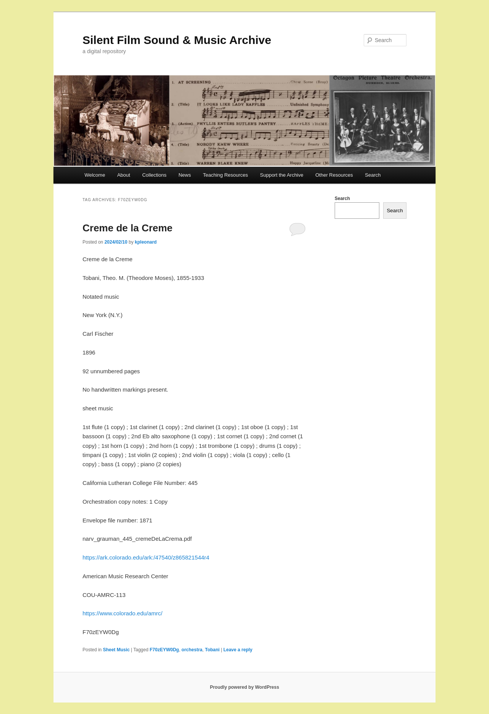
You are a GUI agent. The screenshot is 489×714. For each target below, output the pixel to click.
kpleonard (146, 242)
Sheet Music (116, 649)
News (184, 175)
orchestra (191, 649)
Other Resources (334, 175)
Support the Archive (281, 175)
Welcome (94, 175)
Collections (154, 175)
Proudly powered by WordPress (244, 687)
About (123, 175)
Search (373, 175)
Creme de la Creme (128, 228)
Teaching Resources (225, 175)
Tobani (212, 649)
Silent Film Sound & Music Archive (177, 40)
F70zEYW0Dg (164, 649)
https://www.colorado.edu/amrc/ (122, 613)
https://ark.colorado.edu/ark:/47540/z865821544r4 (146, 557)
